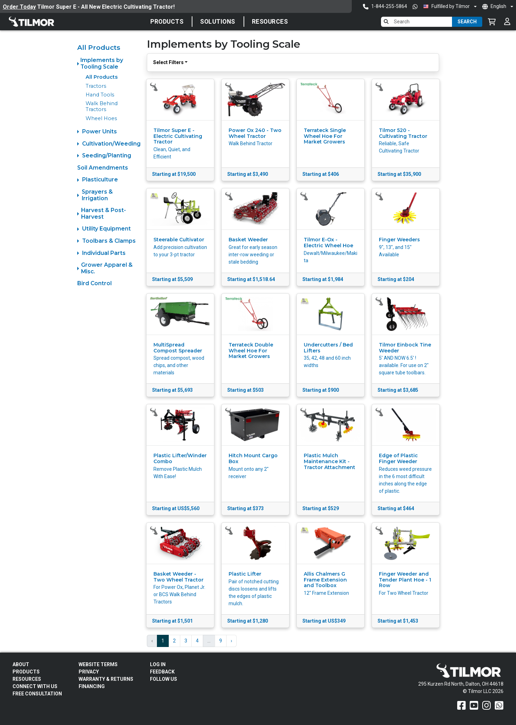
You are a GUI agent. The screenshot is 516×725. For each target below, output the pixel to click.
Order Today (19, 6)
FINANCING (92, 686)
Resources (270, 21)
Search (467, 21)
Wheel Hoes (101, 118)
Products (166, 21)
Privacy (89, 672)
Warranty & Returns (106, 679)
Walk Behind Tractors (102, 106)
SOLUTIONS (217, 21)
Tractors (96, 86)
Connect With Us (35, 686)
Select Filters (168, 62)
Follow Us (163, 679)
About (21, 664)
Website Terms (98, 664)
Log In (158, 664)
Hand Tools (100, 95)
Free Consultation (37, 693)
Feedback (162, 672)
